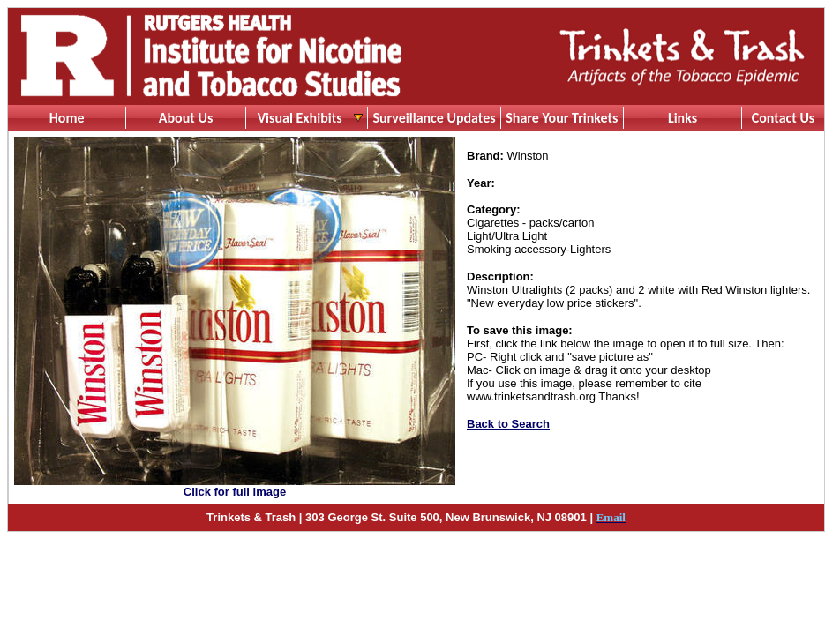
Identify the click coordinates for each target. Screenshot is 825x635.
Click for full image (235, 491)
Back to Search (508, 423)
